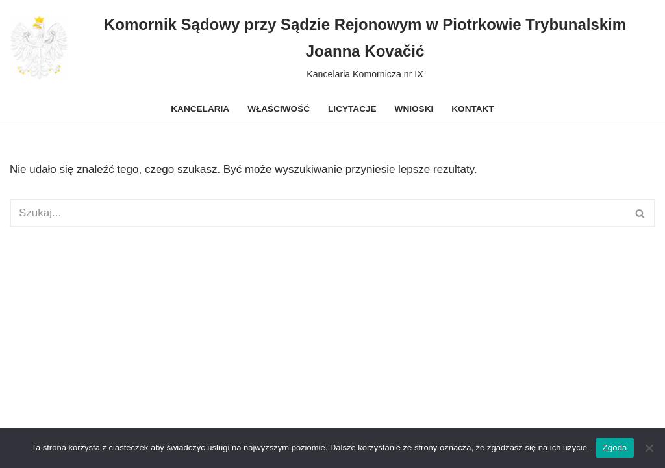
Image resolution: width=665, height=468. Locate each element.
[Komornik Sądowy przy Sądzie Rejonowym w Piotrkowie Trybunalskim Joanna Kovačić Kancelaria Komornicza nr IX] (332, 47)
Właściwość (278, 109)
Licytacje (352, 109)
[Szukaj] (318, 213)
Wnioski (414, 109)
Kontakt (472, 109)
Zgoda (614, 447)
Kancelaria (200, 109)
